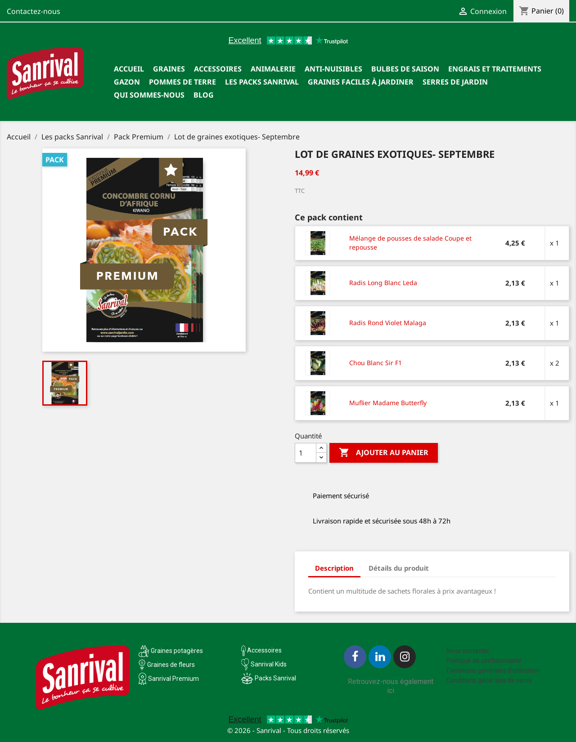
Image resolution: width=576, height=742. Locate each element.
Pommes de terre (182, 82)
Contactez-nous (33, 11)
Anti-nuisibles (333, 69)
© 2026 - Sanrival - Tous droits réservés (288, 730)
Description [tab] (334, 567)
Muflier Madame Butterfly (388, 402)
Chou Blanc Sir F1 (375, 362)
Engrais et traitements (494, 69)
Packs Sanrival (275, 678)
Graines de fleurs (171, 664)
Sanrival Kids (269, 664)
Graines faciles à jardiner (361, 82)
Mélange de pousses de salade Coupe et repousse (410, 242)
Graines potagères (177, 650)
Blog (204, 95)
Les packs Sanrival (262, 82)
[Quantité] (305, 453)
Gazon (127, 82)
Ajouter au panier (383, 453)
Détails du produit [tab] (399, 567)
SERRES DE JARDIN (455, 82)
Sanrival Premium (173, 678)
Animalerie (273, 69)
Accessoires (218, 69)
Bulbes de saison (405, 69)
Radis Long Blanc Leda (383, 282)
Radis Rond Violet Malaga (387, 322)
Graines (169, 69)
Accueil (129, 69)
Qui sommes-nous (149, 95)
